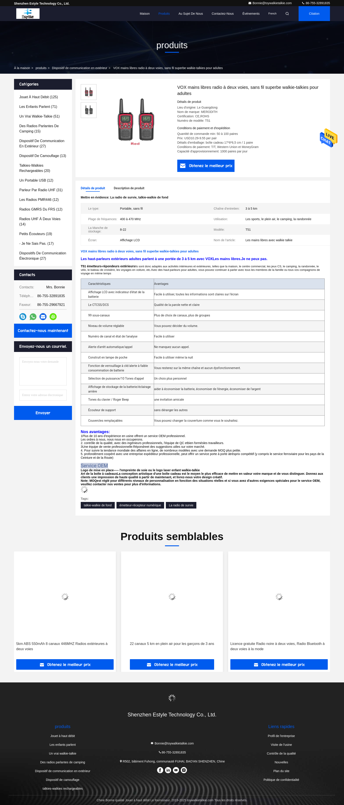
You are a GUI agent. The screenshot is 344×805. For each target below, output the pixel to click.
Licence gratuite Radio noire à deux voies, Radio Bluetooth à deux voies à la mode (277, 646)
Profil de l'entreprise (281, 736)
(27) (41, 143)
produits (41, 68)
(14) (40, 221)
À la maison (22, 68)
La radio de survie (181, 505)
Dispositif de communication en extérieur (79, 68)
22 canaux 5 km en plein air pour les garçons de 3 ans (172, 644)
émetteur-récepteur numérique (140, 505)
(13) (42, 156)
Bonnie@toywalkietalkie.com (270, 3)
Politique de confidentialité (281, 780)
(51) (39, 116)
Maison (145, 13)
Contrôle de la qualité (281, 753)
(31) (41, 190)
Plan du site (281, 771)
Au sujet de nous (191, 13)
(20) (34, 168)
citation (314, 13)
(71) (38, 107)
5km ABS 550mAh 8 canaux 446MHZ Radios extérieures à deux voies (62, 646)
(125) (38, 97)
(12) (36, 180)
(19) (35, 234)
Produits (164, 13)
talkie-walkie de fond (98, 505)
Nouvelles (281, 762)
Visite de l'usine (281, 744)
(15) (39, 128)
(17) (36, 243)
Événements (251, 13)
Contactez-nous (223, 13)
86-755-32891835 (315, 3)
